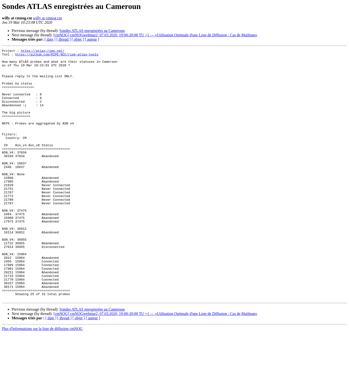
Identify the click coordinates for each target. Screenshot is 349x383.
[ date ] (50, 39)
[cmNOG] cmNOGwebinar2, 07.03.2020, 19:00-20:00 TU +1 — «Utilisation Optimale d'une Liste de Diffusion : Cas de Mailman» (155, 35)
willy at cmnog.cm (47, 18)
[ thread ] (63, 39)
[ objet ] (77, 39)
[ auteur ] (92, 39)
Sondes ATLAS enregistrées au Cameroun (92, 31)
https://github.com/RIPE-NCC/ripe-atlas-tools (56, 56)
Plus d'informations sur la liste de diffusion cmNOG (42, 379)
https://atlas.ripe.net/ (42, 51)
